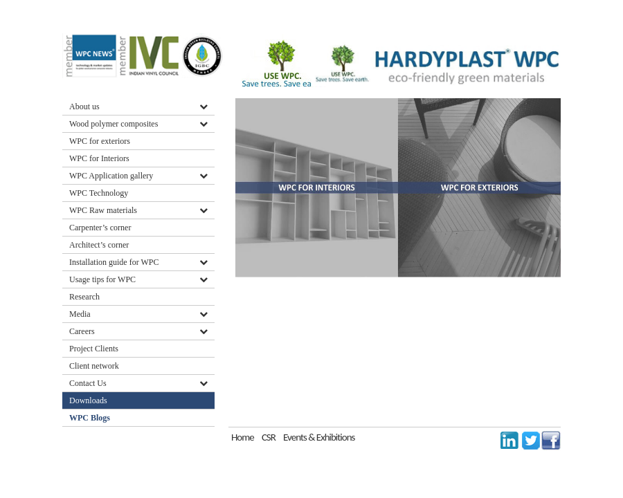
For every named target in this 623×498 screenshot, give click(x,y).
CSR (269, 437)
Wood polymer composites (113, 124)
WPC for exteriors (99, 141)
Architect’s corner (99, 245)
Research (84, 297)
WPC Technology (98, 193)
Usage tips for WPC (102, 279)
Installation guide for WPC (114, 262)
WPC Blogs (89, 418)
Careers (82, 331)
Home (242, 437)
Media (80, 314)
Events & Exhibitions (318, 437)
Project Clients (93, 348)
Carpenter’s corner (100, 227)
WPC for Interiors (99, 158)
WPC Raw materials (103, 210)
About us (84, 106)
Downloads (89, 400)
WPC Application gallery (111, 176)
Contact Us (88, 383)
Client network (94, 366)
